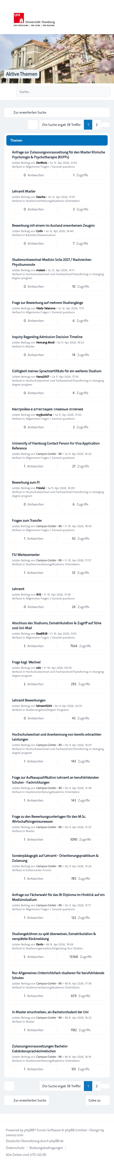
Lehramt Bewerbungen (29, 700)
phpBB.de (56, 1140)
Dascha (40, 196)
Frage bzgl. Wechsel (26, 662)
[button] (105, 124)
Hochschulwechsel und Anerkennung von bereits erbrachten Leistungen (56, 737)
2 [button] (97, 124)
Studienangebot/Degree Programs (47, 709)
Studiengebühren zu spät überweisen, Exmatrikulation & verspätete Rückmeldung (54, 936)
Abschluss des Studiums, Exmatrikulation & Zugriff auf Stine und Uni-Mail (56, 625)
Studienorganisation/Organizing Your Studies (54, 948)
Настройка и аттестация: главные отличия (47, 409)
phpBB (29, 1130)
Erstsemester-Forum (38, 870)
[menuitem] (15, 1147)
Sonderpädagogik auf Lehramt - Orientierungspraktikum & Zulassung (55, 858)
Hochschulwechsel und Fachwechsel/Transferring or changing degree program (58, 276)
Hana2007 (42, 376)
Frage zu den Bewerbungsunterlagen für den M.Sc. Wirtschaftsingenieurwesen (49, 819)
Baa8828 (41, 633)
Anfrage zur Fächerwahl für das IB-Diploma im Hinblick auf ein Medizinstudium (58, 897)
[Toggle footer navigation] (6, 1117)
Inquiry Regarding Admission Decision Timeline (47, 336)
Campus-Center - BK (49, 453)
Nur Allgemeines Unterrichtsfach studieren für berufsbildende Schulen (58, 975)
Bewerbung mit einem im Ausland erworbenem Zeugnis (53, 225)
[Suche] (96, 92)
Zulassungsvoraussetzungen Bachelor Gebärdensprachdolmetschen (40, 1049)
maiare (40, 270)
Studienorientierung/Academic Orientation (53, 200)
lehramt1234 (44, 705)
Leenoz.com (14, 1135)
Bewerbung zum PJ (26, 482)
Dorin (39, 944)
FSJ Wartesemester (26, 554)
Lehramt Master (23, 191)
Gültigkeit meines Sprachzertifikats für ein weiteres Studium (56, 371)
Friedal (40, 488)
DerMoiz (41, 162)
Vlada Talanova (45, 308)
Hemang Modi (45, 342)
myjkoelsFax (44, 414)
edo (38, 667)
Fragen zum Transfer (27, 520)
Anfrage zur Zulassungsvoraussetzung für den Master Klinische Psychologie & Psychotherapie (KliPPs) (58, 155)
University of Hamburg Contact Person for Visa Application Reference (56, 446)
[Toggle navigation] (108, 17)
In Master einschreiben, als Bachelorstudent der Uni (50, 1012)
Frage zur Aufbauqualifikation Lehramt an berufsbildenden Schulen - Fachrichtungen (55, 780)
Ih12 (38, 594)
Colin (39, 231)
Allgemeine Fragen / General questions (50, 166)
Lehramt (18, 588)
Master (30, 346)
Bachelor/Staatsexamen (41, 235)
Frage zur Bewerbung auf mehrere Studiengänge (47, 302)
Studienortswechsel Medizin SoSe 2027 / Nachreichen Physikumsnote (51, 262)
